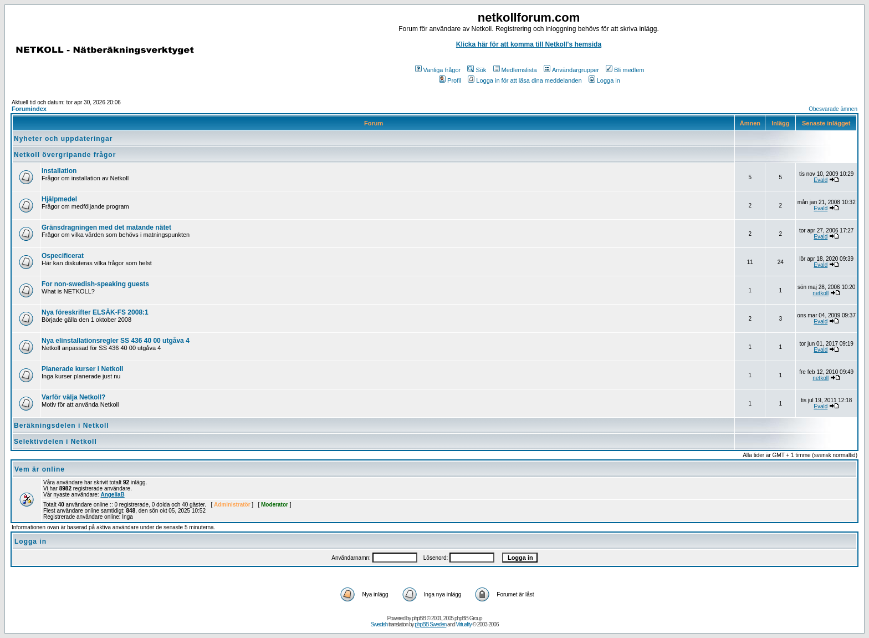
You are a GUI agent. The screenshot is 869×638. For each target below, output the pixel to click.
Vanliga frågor (438, 70)
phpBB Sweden (430, 624)
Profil (450, 80)
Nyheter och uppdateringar (63, 139)
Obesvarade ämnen (833, 109)
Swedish (379, 624)
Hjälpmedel (59, 199)
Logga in (604, 80)
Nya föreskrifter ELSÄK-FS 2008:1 (95, 312)
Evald (820, 180)
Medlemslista (515, 70)
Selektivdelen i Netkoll (55, 441)
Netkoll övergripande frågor (65, 155)
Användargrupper (571, 70)
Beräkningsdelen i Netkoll (61, 425)
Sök (476, 70)
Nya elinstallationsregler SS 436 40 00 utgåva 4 (116, 341)
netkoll (820, 293)
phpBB (419, 618)
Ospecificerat (63, 256)
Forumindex (29, 108)
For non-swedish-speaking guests (95, 284)
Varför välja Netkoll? (73, 397)
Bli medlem (625, 70)
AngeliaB (112, 495)
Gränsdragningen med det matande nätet (106, 227)
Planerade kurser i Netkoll (82, 369)
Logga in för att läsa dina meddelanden (524, 80)
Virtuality (464, 624)
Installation (59, 171)
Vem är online (39, 469)
